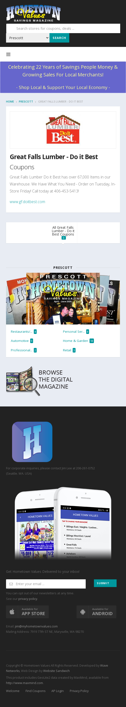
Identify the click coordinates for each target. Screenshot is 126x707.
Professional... (24, 350)
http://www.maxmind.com (24, 683)
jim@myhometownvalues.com (36, 626)
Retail (69, 350)
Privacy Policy (79, 691)
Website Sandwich (56, 671)
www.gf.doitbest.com (27, 201)
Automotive (22, 341)
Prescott (26, 101)
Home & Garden (78, 341)
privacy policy (27, 599)
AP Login (57, 691)
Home (10, 101)
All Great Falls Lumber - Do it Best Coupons (63, 232)
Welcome (13, 691)
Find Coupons (35, 691)
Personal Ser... (76, 331)
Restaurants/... (24, 331)
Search (59, 38)
